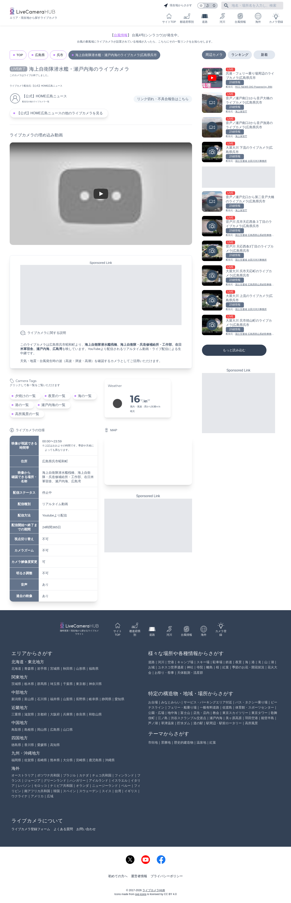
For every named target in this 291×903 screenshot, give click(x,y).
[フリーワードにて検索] (226, 5)
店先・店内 (201, 713)
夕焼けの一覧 (25, 396)
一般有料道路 (209, 707)
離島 (209, 667)
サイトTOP (169, 18)
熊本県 (55, 760)
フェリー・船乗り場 (182, 707)
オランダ (82, 785)
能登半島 (267, 718)
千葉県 (68, 684)
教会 (216, 713)
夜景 (238, 662)
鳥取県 (16, 729)
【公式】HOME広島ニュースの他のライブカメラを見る (60, 113)
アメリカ (37, 796)
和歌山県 (95, 714)
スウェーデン (89, 791)
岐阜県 (94, 699)
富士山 (185, 713)
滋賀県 (29, 714)
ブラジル (69, 775)
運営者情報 (139, 876)
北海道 (16, 668)
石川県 (42, 699)
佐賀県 (29, 760)
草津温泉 (167, 723)
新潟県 (16, 699)
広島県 (40, 55)
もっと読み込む (234, 350)
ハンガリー (77, 780)
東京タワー (259, 713)
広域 (50, 796)
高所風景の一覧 (27, 414)
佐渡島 (227, 707)
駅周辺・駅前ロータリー (224, 723)
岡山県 (42, 729)
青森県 (29, 668)
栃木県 (29, 684)
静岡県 (106, 699)
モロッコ (40, 785)
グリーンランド (55, 780)
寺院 (200, 667)
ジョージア (32, 780)
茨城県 (16, 684)
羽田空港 (251, 718)
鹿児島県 (95, 760)
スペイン (69, 791)
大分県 (68, 760)
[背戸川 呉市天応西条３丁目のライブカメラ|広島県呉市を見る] (238, 226)
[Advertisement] (101, 295)
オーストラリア (22, 775)
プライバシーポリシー (167, 876)
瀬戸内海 (215, 718)
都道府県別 (187, 18)
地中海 (172, 713)
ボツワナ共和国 (48, 775)
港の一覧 (22, 405)
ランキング (239, 55)
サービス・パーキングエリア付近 (208, 702)
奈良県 (81, 714)
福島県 (94, 668)
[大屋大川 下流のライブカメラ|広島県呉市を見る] (238, 152)
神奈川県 (95, 684)
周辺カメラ (214, 55)
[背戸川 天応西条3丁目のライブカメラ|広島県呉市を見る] (238, 251)
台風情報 (240, 18)
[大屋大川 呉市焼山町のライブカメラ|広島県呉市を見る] (238, 325)
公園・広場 (156, 713)
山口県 (68, 729)
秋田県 (68, 668)
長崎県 (42, 760)
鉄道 (229, 662)
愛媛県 (42, 745)
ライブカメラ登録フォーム (30, 829)
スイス (106, 791)
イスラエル (119, 780)
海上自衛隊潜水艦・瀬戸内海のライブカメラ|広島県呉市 (116, 55)
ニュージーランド (105, 785)
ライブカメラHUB (153, 890)
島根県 (29, 729)
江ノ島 (163, 718)
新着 (264, 55)
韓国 (56, 791)
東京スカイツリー (235, 713)
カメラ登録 (276, 18)
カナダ (84, 775)
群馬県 (42, 684)
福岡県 (16, 760)
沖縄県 (110, 760)
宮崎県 (81, 760)
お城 (151, 667)
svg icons (140, 894)
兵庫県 (68, 714)
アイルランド (98, 780)
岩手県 (42, 668)
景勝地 (166, 742)
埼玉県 (55, 684)
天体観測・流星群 (190, 672)
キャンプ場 (185, 662)
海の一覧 (85, 396)
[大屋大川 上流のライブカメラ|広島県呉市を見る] (238, 300)
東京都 (81, 684)
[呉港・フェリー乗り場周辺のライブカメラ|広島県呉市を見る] (238, 78)
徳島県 (16, 745)
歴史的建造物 (183, 742)
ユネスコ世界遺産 (171, 667)
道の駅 (198, 723)
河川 (222, 18)
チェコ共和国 (101, 775)
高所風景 (251, 723)
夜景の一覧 (56, 396)
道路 (205, 18)
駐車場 (217, 662)
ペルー (126, 785)
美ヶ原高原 (234, 718)
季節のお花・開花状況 (248, 667)
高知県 (55, 745)
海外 (258, 18)
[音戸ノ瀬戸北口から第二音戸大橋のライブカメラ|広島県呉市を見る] (238, 201)
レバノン (24, 785)
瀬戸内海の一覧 (53, 405)
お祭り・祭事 (164, 672)
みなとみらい (170, 702)
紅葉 (225, 667)
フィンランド (124, 775)
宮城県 (55, 668)
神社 (190, 667)
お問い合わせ (86, 829)
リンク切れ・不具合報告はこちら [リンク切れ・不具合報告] (163, 99)
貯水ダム (183, 723)
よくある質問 (63, 829)
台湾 (118, 791)
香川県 (29, 745)
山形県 (81, 668)
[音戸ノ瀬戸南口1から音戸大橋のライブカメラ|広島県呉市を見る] (238, 103)
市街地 (153, 742)
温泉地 (201, 742)
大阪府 (55, 714)
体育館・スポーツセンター (254, 707)
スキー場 (203, 662)
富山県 (29, 699)
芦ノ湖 (153, 723)
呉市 (60, 55)
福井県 (55, 699)
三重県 (16, 714)
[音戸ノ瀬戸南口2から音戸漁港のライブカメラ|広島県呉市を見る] (238, 127)
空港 (171, 662)
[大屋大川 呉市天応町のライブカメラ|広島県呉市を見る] (238, 276)
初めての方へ (118, 876)
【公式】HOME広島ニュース (47, 85)
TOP (20, 55)
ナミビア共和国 (61, 785)
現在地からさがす (178, 5)
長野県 (81, 699)
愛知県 (119, 699)
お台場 (153, 702)
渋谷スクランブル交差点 (188, 718)
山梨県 (68, 699)
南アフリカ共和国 (37, 791)
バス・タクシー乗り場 (251, 702)
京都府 (42, 714)
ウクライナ (19, 796)
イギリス (130, 791)
